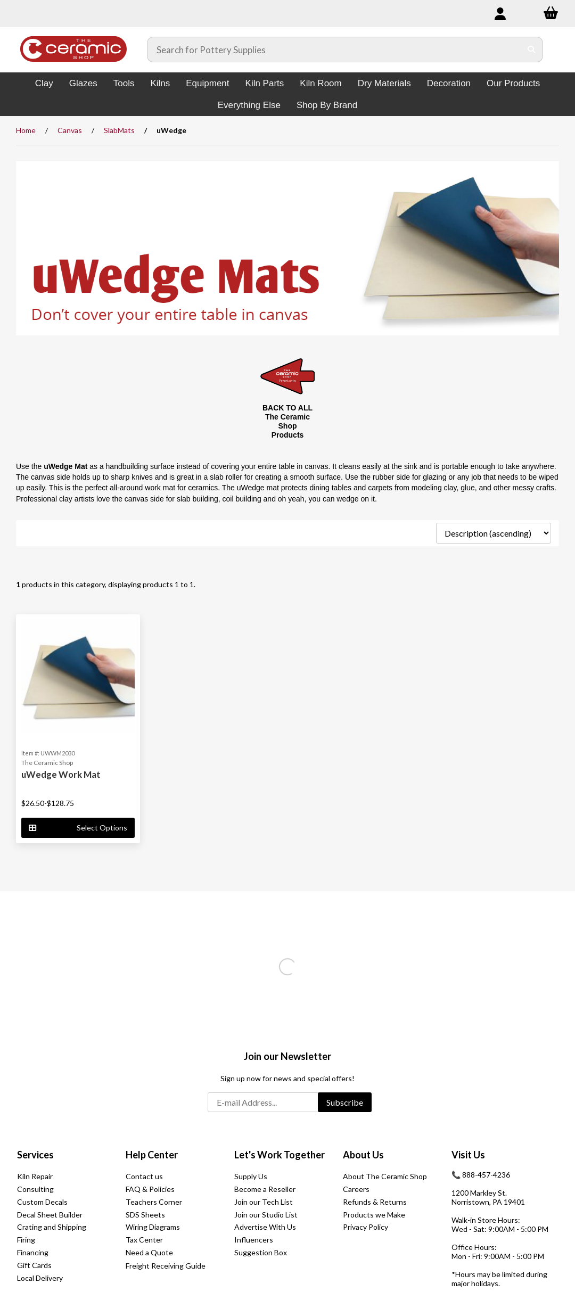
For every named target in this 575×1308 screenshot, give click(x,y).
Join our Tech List (263, 1201)
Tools (124, 83)
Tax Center (144, 1239)
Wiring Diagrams (153, 1226)
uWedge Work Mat (61, 774)
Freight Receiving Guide (166, 1265)
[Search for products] (334, 49)
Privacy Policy (365, 1226)
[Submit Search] (531, 49)
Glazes (83, 83)
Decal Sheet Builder (50, 1214)
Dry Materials (384, 83)
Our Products (513, 83)
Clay (44, 83)
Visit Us (468, 1155)
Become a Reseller (264, 1189)
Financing (32, 1252)
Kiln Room (320, 83)
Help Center (152, 1155)
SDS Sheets (145, 1214)
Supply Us (250, 1176)
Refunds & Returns (375, 1201)
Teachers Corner (154, 1201)
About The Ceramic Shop (385, 1176)
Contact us (144, 1176)
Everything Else (249, 105)
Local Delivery (40, 1277)
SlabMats (119, 130)
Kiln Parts (264, 83)
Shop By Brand (327, 105)
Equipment (207, 83)
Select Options (78, 827)
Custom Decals (42, 1201)
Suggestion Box (260, 1252)
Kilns (160, 83)
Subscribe (344, 1102)
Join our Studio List (266, 1214)
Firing (26, 1239)
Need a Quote (149, 1252)
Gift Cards (34, 1265)
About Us (363, 1155)
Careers (356, 1189)
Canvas (70, 130)
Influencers (253, 1239)
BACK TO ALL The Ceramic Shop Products (287, 421)
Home (26, 130)
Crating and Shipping (51, 1226)
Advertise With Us (265, 1226)
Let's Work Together (279, 1155)
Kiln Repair (35, 1176)
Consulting (35, 1189)
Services (35, 1155)
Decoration (449, 83)
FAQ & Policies (150, 1189)
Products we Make (374, 1214)
